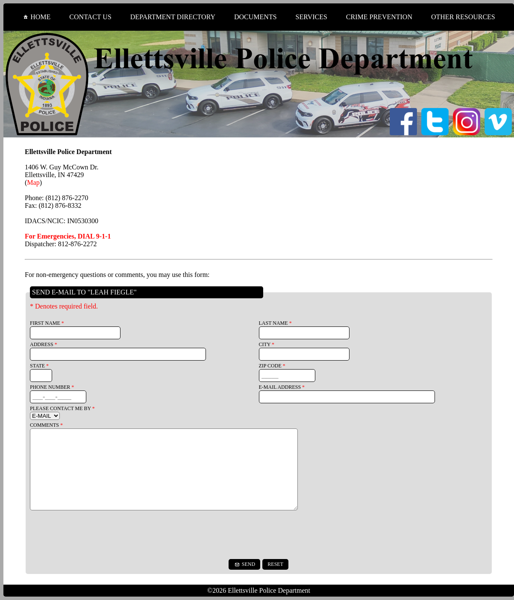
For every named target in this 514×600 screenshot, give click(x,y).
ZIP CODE (272, 366)
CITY (267, 344)
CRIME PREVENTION (379, 16)
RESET (275, 564)
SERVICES (311, 16)
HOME (36, 16)
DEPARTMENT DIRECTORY (172, 16)
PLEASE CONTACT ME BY (62, 408)
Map (33, 182)
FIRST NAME (47, 323)
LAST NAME (275, 323)
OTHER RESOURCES (463, 16)
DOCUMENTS (255, 16)
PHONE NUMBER (52, 387)
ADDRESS (43, 344)
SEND (244, 564)
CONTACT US (90, 16)
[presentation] (259, 534)
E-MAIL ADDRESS (282, 387)
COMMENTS (46, 425)
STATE (39, 366)
